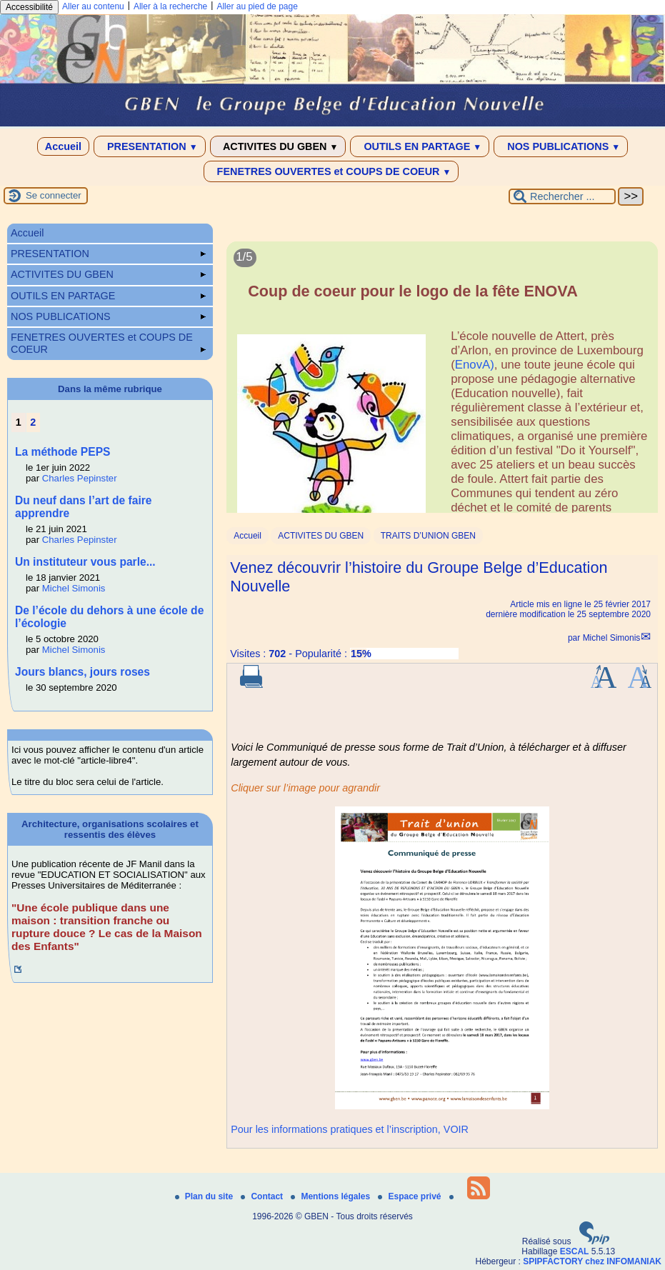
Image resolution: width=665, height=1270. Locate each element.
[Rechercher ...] (562, 196)
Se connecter (53, 195)
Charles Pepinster (79, 478)
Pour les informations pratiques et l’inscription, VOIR (350, 1129)
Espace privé (410, 1196)
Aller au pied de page (256, 6)
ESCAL (574, 1251)
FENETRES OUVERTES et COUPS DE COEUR (331, 171)
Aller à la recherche (170, 6)
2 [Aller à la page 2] (33, 422)
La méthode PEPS (62, 452)
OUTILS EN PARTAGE (419, 146)
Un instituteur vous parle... (85, 562)
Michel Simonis (612, 638)
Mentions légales (331, 1196)
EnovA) (474, 364)
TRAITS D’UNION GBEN (428, 536)
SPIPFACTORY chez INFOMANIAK (592, 1261)
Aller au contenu (93, 6)
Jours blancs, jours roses (82, 672)
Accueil (63, 146)
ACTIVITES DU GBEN (278, 146)
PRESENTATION (149, 146)
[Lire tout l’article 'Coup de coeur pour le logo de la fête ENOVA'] (442, 385)
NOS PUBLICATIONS (560, 146)
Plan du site (205, 1196)
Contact (263, 1196)
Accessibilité (29, 7)
